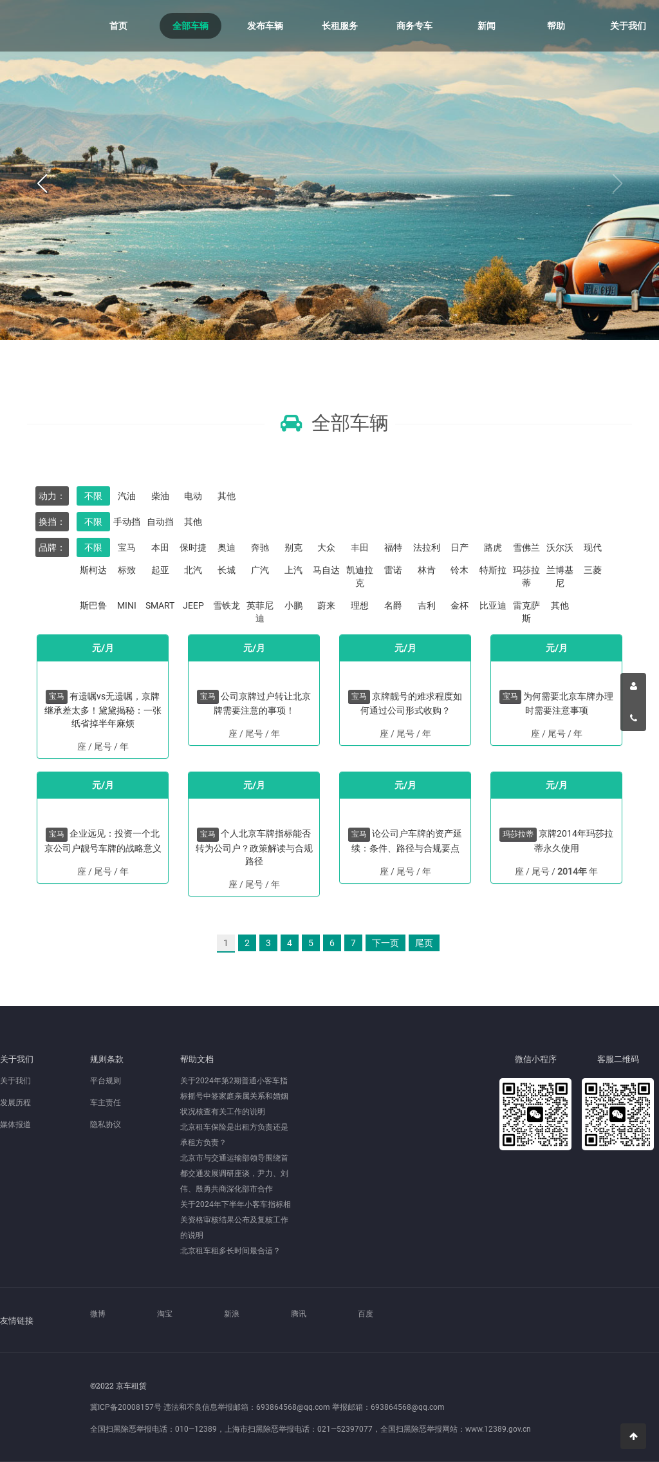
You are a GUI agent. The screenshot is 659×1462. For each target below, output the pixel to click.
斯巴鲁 (93, 605)
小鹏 (293, 605)
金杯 (459, 605)
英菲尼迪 (260, 611)
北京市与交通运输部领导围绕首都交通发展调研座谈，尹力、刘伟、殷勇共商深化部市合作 (234, 1173)
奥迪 (227, 547)
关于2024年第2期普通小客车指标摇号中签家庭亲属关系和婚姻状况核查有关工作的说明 (234, 1096)
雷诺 (393, 570)
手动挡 (126, 522)
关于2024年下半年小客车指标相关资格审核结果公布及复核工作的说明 (235, 1220)
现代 (593, 547)
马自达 (326, 570)
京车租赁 (38, 25)
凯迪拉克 (359, 576)
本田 (160, 547)
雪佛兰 (526, 547)
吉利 (427, 605)
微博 (98, 1313)
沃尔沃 (559, 547)
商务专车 (414, 26)
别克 (293, 547)
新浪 (231, 1313)
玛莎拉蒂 (526, 576)
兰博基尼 (559, 576)
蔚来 (326, 605)
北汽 (193, 570)
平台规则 (105, 1080)
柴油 (160, 496)
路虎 (493, 547)
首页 (118, 26)
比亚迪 (492, 605)
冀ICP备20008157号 (126, 1407)
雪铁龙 (226, 605)
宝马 (127, 547)
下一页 (385, 943)
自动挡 (160, 522)
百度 (365, 1313)
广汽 (260, 570)
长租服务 (340, 26)
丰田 (360, 547)
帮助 (556, 26)
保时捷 (193, 547)
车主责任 (105, 1102)
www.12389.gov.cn (498, 1429)
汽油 (127, 496)
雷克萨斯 (526, 611)
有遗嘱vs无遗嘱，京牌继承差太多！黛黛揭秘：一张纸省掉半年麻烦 (103, 709)
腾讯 (298, 1313)
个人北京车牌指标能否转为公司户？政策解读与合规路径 (254, 847)
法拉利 (426, 547)
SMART (159, 605)
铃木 (459, 570)
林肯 (427, 570)
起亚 (160, 570)
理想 (360, 605)
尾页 (424, 943)
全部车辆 (190, 26)
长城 (227, 570)
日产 (459, 547)
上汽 (293, 570)
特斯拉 (492, 570)
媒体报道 (15, 1124)
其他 (227, 496)
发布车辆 (265, 26)
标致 (127, 570)
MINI (126, 605)
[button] (42, 184)
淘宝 (164, 1313)
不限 (93, 496)
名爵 (393, 605)
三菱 (593, 570)
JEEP (193, 605)
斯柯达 (93, 570)
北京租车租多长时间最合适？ (230, 1250)
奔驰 (260, 547)
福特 (393, 547)
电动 (193, 496)
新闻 (487, 26)
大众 (326, 547)
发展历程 (15, 1102)
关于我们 (628, 26)
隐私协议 (105, 1124)
